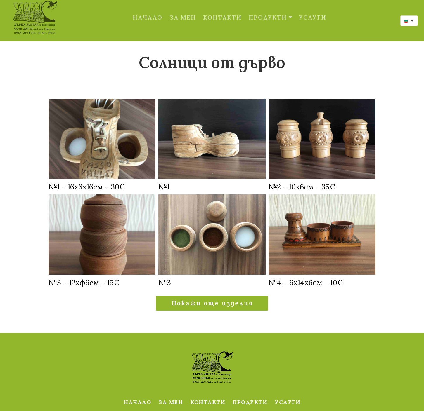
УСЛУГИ (312, 11)
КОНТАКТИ (222, 11)
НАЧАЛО (147, 11)
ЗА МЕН (182, 11)
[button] (409, 20)
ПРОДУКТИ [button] (270, 11)
